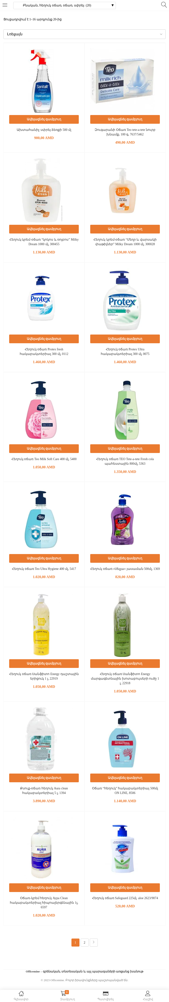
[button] (84, 34)
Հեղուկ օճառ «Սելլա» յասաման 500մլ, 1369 (125, 569)
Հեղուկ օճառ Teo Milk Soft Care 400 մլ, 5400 (43, 459)
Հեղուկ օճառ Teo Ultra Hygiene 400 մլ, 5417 (44, 569)
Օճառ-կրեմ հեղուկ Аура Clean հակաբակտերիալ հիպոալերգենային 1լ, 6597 (44, 902)
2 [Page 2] (84, 942)
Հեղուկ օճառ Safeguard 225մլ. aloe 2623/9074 (125, 898)
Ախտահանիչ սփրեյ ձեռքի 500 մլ (44, 130)
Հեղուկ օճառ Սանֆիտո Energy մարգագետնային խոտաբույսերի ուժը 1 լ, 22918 (125, 678)
